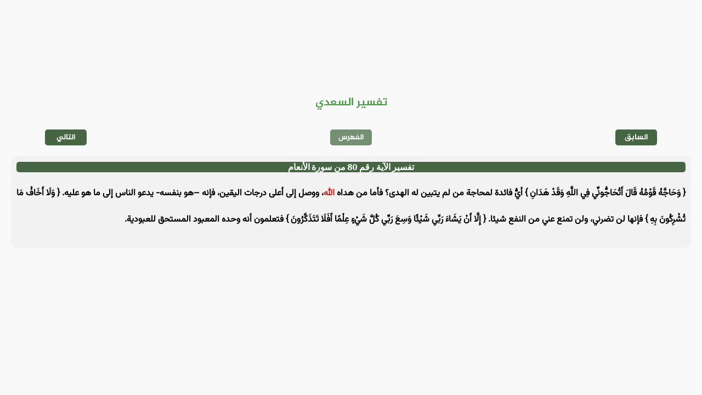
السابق (636, 137)
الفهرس (351, 137)
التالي (66, 137)
